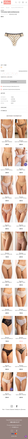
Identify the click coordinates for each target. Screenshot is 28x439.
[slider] (4, 14)
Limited (2, 10)
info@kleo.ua (15, 427)
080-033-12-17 (14, 422)
